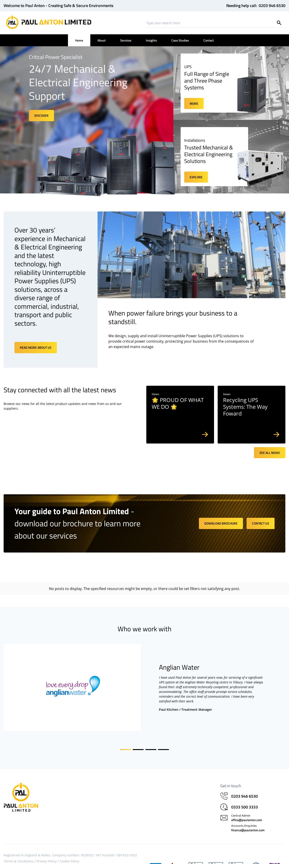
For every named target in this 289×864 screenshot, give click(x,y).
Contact (208, 40)
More (194, 103)
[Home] (49, 22)
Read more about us (35, 347)
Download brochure (221, 523)
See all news (269, 452)
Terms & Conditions (18, 857)
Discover (41, 115)
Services (125, 40)
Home (79, 40)
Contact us (260, 523)
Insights (151, 40)
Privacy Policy (47, 857)
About (102, 40)
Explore (196, 177)
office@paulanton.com (246, 816)
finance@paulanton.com (248, 826)
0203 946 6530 (272, 6)
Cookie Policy (69, 857)
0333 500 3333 (244, 803)
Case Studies (180, 40)
